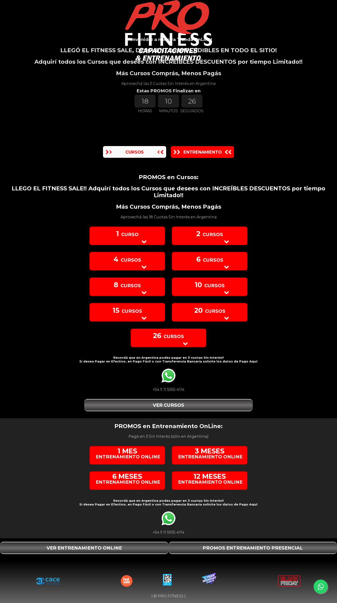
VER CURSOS (168, 405)
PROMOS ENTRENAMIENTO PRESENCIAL (253, 548)
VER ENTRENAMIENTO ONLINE (84, 548)
